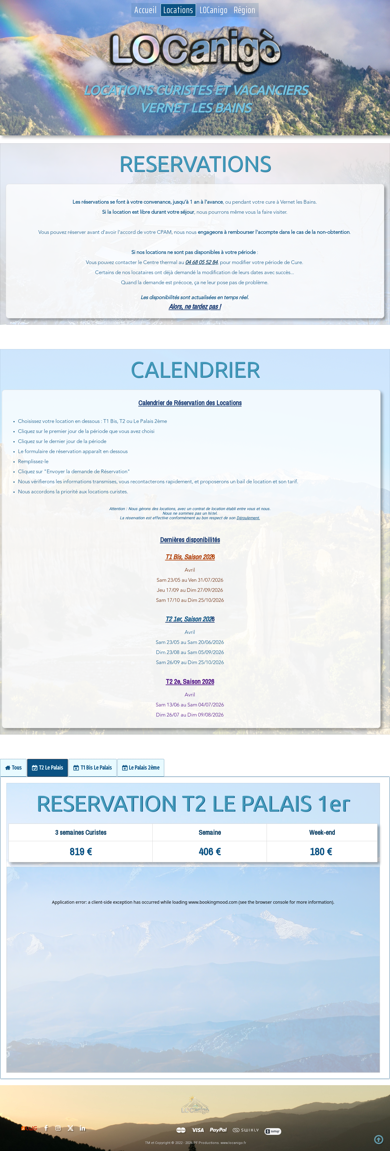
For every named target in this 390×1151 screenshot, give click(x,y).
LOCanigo (214, 10)
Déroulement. (56, 518)
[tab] (13, 768)
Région (245, 10)
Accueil (145, 10)
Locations (178, 10)
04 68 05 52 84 (201, 262)
